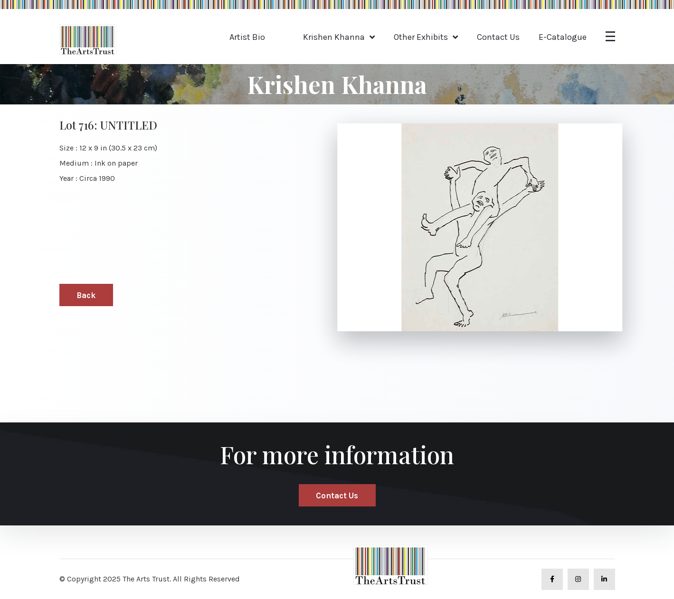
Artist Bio (247, 37)
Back (85, 295)
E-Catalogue (563, 37)
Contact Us (498, 37)
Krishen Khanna (334, 37)
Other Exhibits (421, 37)
